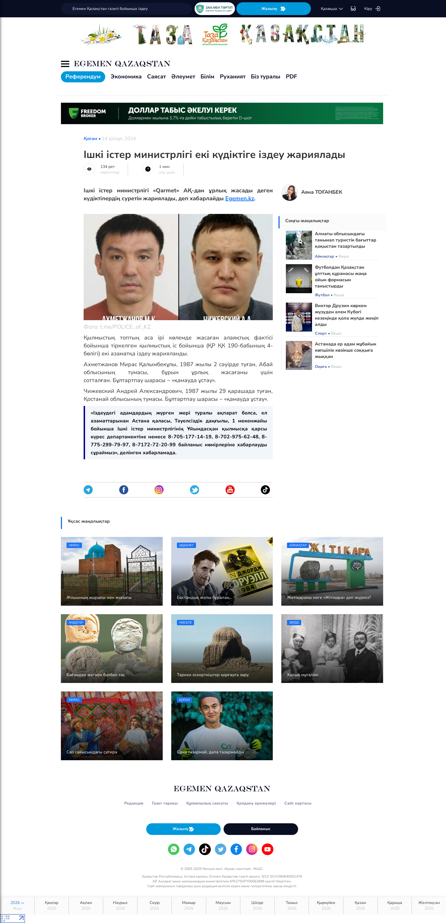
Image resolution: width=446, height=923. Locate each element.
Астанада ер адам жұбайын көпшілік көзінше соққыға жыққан (345, 350)
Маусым (223, 905)
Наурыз (120, 905)
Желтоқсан (429, 905)
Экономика (126, 76)
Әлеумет (183, 76)
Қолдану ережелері (256, 803)
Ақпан (86, 905)
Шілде (257, 905)
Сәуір (154, 905)
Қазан (360, 905)
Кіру (372, 9)
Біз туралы (265, 76)
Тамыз (292, 905)
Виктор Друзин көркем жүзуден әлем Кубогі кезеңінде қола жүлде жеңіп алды (347, 315)
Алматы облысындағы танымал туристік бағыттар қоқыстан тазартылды (345, 240)
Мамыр (189, 905)
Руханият (232, 76)
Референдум (83, 76)
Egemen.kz (239, 198)
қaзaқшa (332, 9)
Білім (207, 76)
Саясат (156, 76)
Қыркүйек (326, 905)
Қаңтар (52, 905)
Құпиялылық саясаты (207, 803)
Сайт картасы (297, 803)
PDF (291, 76)
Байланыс (261, 829)
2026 (17, 905)
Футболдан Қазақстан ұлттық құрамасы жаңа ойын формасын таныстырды (341, 276)
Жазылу (273, 9)
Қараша (395, 905)
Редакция (133, 803)
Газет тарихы (165, 803)
